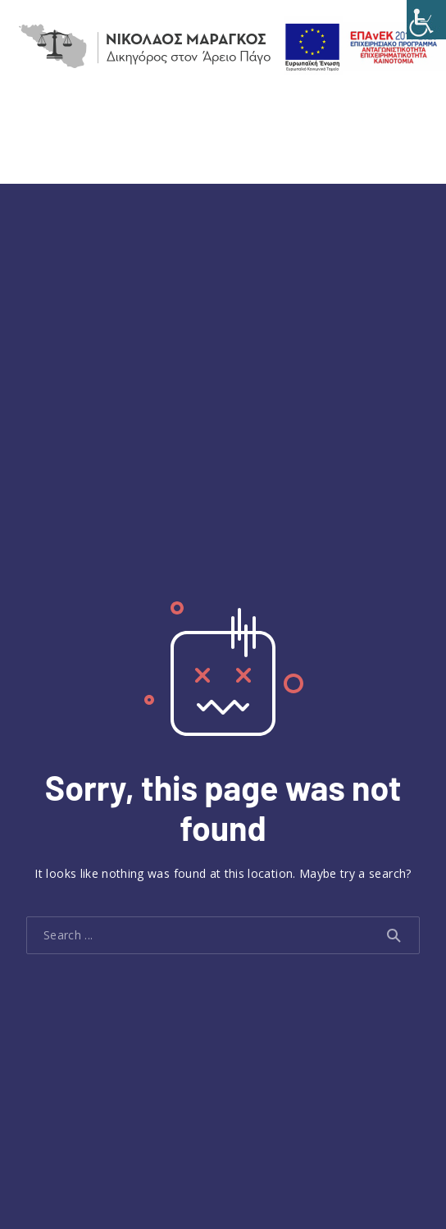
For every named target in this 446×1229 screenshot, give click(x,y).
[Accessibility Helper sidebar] (426, 19)
